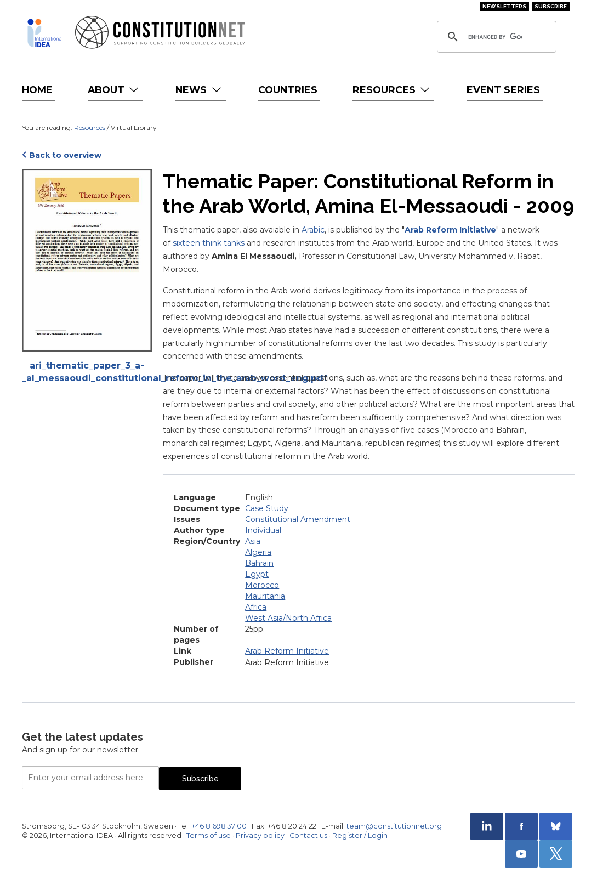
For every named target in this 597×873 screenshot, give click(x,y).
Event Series (503, 89)
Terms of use (208, 835)
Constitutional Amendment (297, 519)
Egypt (257, 574)
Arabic (313, 230)
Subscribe (551, 6)
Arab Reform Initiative (450, 230)
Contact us (308, 835)
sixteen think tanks (209, 243)
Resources (392, 89)
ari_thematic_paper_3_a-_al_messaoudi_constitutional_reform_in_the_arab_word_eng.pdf (87, 371)
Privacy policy (260, 835)
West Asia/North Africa (288, 618)
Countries (287, 89)
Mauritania (265, 596)
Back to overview (65, 155)
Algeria (258, 552)
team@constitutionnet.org (394, 826)
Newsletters (504, 6)
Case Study (266, 508)
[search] (495, 36)
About (114, 89)
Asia (252, 541)
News (199, 89)
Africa (255, 607)
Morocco (262, 585)
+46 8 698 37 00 (219, 826)
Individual (263, 530)
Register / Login (360, 835)
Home (37, 89)
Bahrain (259, 563)
